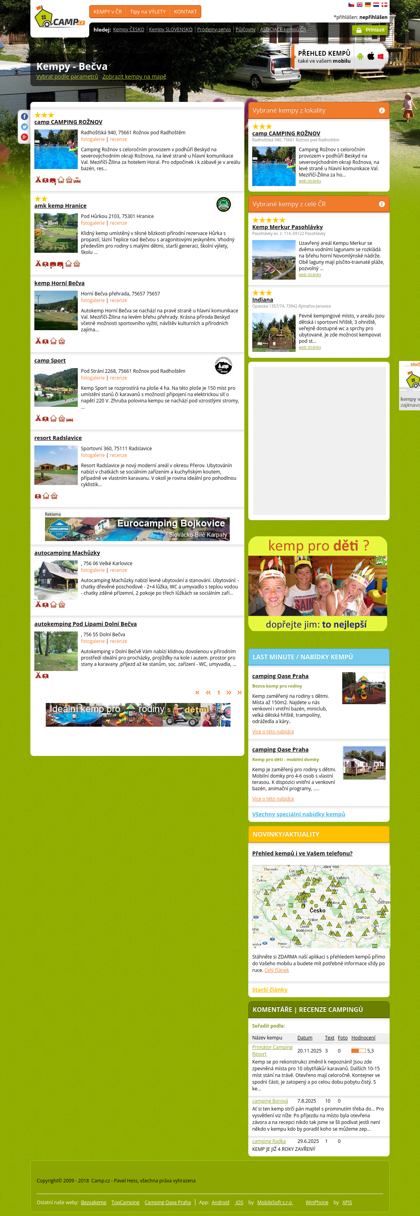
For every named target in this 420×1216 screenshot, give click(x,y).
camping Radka (269, 1141)
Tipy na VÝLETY (147, 11)
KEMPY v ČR (108, 11)
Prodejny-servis (214, 29)
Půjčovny (245, 29)
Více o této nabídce (273, 731)
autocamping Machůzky (83, 552)
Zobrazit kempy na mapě (135, 76)
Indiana (262, 299)
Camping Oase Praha (167, 1202)
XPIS (347, 1202)
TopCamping (126, 1202)
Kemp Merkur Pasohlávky (287, 227)
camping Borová (270, 1101)
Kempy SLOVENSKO (171, 29)
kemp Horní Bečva (83, 283)
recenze (118, 139)
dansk (384, 5)
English (359, 5)
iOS (238, 1202)
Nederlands (376, 5)
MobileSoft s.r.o (275, 1202)
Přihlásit (375, 30)
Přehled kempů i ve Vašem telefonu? (302, 853)
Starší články (269, 989)
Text (329, 1037)
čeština (351, 5)
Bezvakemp (93, 1202)
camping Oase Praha (280, 676)
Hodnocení (363, 1037)
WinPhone (317, 1202)
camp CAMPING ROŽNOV (83, 122)
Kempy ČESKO (128, 29)
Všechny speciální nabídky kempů (298, 814)
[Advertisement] (102, 441)
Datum (304, 1037)
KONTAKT (185, 11)
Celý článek (276, 970)
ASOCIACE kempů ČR (283, 29)
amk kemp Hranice (111, 205)
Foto (343, 1037)
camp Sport (111, 360)
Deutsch (368, 5)
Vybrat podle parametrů (67, 76)
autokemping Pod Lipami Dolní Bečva (85, 624)
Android (220, 1202)
